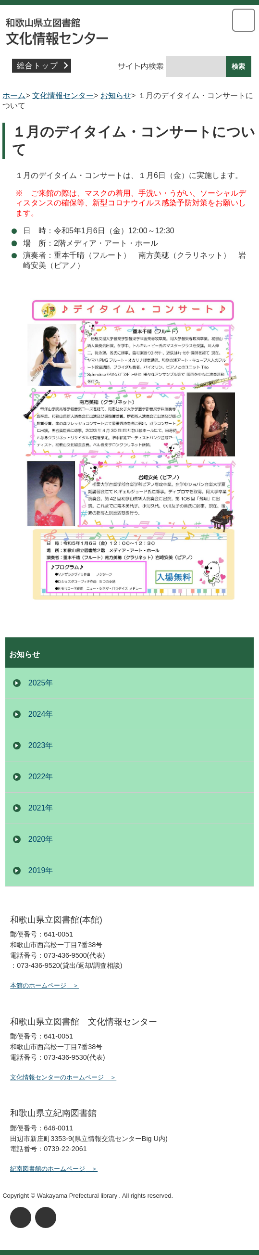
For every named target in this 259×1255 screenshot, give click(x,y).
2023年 (40, 745)
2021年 (40, 808)
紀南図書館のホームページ (47, 1168)
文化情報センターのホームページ (57, 1077)
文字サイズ (20, 1217)
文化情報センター (129, 29)
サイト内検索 (123, 66)
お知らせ (115, 95)
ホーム (13, 95)
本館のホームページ (38, 985)
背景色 (45, 1217)
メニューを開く (243, 20)
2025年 (40, 683)
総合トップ (37, 66)
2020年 (40, 839)
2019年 (40, 870)
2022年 (40, 777)
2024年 (40, 714)
